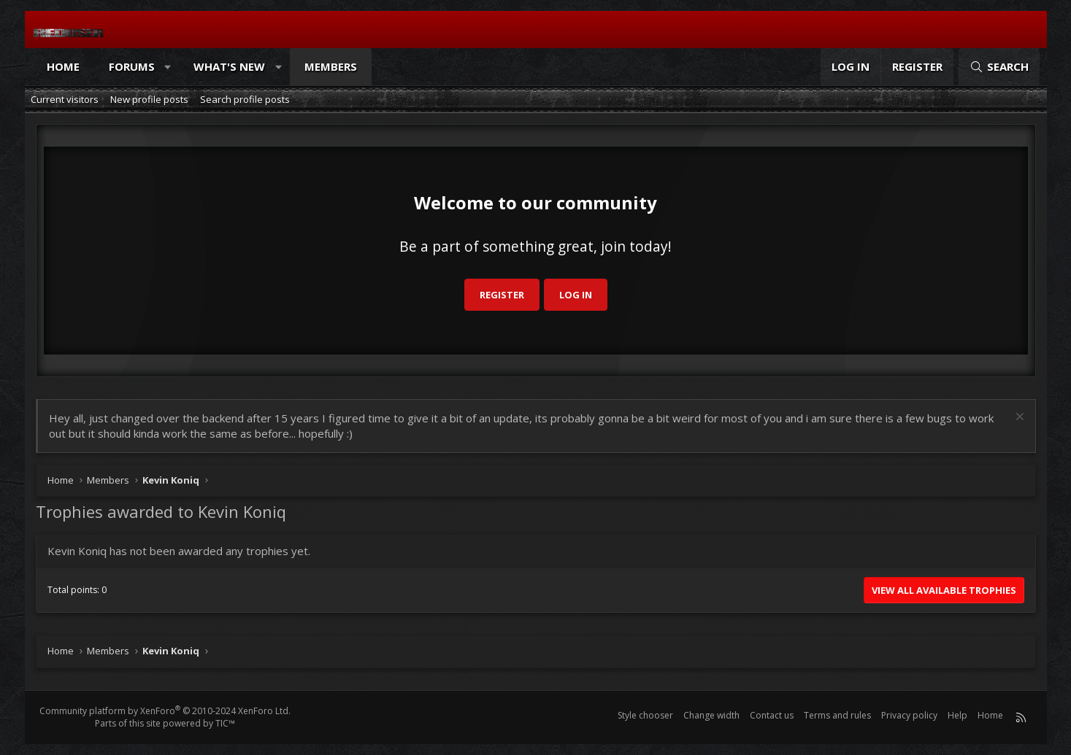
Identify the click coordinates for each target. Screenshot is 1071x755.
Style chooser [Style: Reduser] (645, 715)
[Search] (999, 66)
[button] (167, 66)
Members (330, 66)
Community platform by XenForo (165, 711)
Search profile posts (245, 99)
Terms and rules (837, 715)
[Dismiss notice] (1018, 418)
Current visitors (65, 99)
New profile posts (149, 99)
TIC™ (225, 723)
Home (63, 66)
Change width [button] (711, 715)
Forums (132, 66)
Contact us (772, 715)
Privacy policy (909, 715)
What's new (229, 66)
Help (957, 715)
